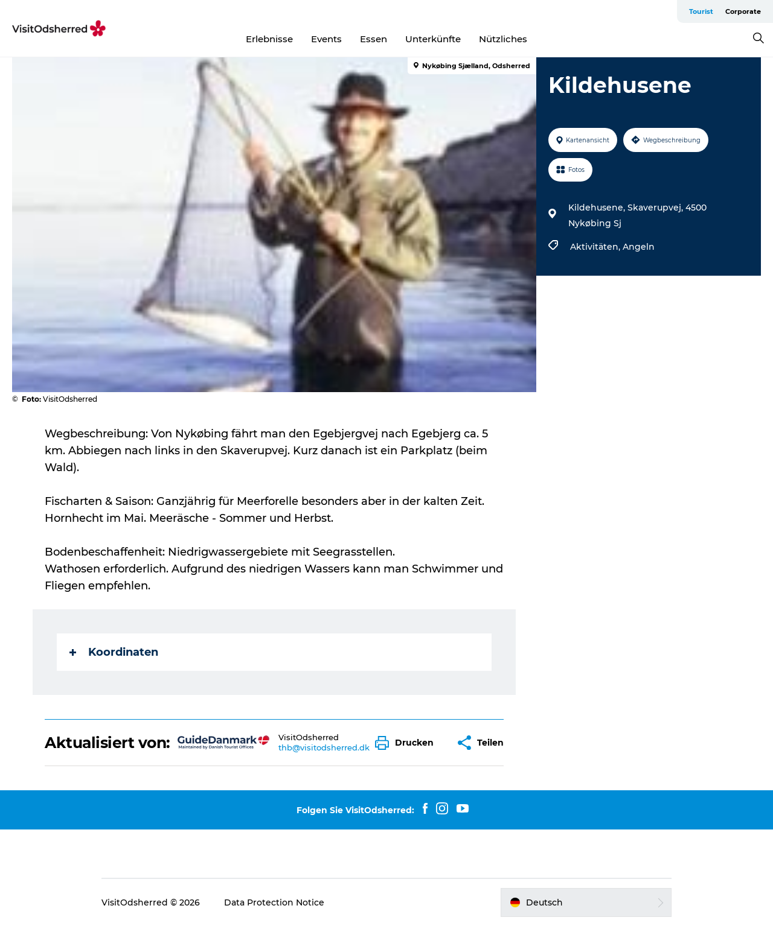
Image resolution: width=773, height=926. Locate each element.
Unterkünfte (433, 39)
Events (326, 39)
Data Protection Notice (274, 902)
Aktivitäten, (596, 246)
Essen (373, 39)
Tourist (701, 11)
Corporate (743, 11)
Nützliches (503, 39)
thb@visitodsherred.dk (324, 747)
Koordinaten (113, 652)
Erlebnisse (269, 39)
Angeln (639, 246)
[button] (407, 743)
